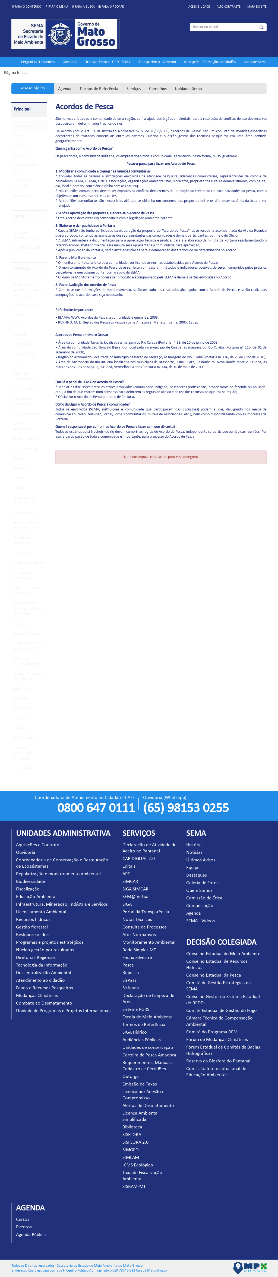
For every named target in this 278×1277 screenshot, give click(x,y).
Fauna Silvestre (25, 449)
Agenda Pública (31, 1234)
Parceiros (21, 155)
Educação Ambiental (36, 896)
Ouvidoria (70, 62)
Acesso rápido (32, 88)
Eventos (24, 1227)
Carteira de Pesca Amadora (149, 1055)
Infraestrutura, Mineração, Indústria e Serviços (62, 904)
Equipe (193, 867)
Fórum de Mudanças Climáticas (217, 1039)
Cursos (22, 1219)
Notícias (194, 852)
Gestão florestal (32, 927)
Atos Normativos (26, 414)
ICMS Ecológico (25, 738)
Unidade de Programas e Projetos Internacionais (63, 1011)
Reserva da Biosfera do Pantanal (218, 1061)
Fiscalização (28, 889)
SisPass (19, 478)
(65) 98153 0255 (186, 808)
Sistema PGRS (24, 513)
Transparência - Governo (157, 62)
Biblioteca (21, 689)
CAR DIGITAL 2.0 (26, 305)
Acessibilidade (199, 6)
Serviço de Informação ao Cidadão (210, 62)
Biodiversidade (30, 881)
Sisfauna (20, 488)
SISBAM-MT (23, 768)
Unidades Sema (188, 89)
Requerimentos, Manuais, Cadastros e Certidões (29, 608)
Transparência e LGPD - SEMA (108, 62)
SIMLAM (20, 728)
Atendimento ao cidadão (40, 980)
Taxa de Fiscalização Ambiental (23, 753)
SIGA (17, 364)
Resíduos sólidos (32, 934)
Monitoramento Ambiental (148, 942)
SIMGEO (20, 718)
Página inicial (16, 73)
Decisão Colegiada (28, 248)
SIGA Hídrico (23, 553)
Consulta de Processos (144, 927)
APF (17, 325)
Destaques (196, 875)
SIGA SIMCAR (24, 345)
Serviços (134, 89)
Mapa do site (257, 6)
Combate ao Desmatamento (44, 1003)
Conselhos (158, 89)
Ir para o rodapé (111, 6)
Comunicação (199, 905)
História (194, 845)
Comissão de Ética (204, 898)
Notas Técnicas (25, 389)
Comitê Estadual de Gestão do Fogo (221, 1010)
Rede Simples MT (27, 439)
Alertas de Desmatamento (148, 1105)
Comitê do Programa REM (212, 1032)
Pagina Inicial (24, 126)
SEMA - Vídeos (200, 921)
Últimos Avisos (200, 860)
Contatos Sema (255, 62)
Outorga (20, 624)
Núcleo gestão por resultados (45, 950)
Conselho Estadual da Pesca (213, 975)
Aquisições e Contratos (38, 845)
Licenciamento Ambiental (41, 912)
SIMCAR (20, 335)
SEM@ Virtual (25, 354)
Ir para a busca (83, 6)
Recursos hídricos (33, 919)
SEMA (18, 136)
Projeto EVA (23, 196)
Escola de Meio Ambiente (147, 1017)
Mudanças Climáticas (37, 995)
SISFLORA (21, 699)
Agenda (64, 89)
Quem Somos (199, 890)
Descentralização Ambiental (43, 972)
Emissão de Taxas (27, 634)
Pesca (18, 459)
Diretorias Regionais (36, 957)
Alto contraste (229, 6)
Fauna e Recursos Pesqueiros (44, 988)
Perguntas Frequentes (38, 62)
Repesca (20, 468)
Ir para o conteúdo (26, 6)
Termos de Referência (99, 89)
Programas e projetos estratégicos (50, 942)
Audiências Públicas (28, 563)
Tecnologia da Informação (42, 965)
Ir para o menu (56, 6)
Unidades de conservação (147, 1047)
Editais (19, 315)
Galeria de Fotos (202, 883)
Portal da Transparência (145, 912)
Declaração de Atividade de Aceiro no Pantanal (29, 290)
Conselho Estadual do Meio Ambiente (223, 953)
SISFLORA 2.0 (24, 709)
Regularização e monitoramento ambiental (58, 874)
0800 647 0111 (96, 808)
